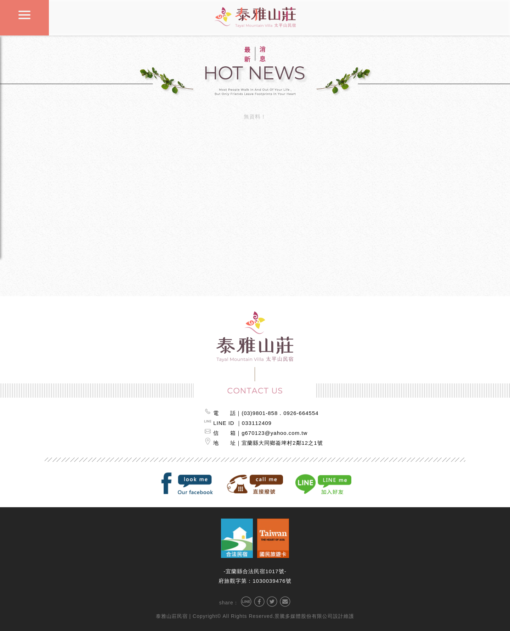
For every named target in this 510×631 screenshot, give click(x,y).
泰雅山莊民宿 (172, 616)
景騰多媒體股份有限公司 (303, 616)
